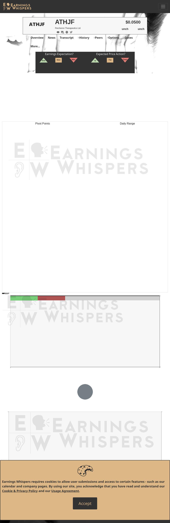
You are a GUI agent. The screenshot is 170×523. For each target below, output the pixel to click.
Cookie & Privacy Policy (20, 491)
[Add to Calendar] (61, 32)
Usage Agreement (65, 491)
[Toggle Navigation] (163, 6)
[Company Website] (66, 32)
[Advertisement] (85, 97)
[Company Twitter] (70, 32)
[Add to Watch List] (57, 32)
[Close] (85, 503)
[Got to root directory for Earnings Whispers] (16, 6)
